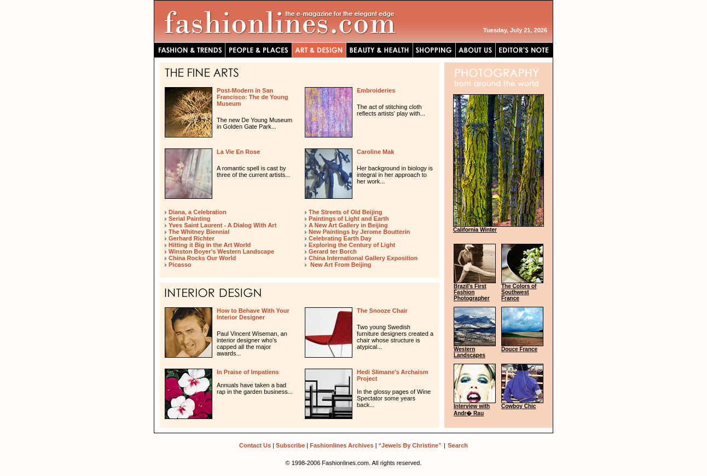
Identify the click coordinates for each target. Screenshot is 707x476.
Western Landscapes (469, 352)
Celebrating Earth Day (340, 238)
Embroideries (376, 90)
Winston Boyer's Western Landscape (221, 251)
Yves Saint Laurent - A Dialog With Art (222, 225)
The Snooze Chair (382, 310)
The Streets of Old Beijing (345, 212)
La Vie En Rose (238, 151)
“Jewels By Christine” (410, 445)
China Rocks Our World (202, 258)
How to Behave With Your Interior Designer (253, 313)
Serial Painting (189, 218)
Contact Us (255, 445)
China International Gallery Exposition (363, 258)
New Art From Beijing (340, 264)
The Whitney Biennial (199, 231)
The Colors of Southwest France (518, 292)
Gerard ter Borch (333, 251)
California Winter (475, 230)
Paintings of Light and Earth (349, 218)
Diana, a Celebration (198, 212)
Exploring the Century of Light (352, 245)
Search (458, 445)
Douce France (519, 349)
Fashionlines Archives (341, 445)
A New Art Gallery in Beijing (348, 225)
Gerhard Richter (192, 238)
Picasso (180, 264)
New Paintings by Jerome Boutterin (359, 231)
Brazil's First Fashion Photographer (472, 292)
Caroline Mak (375, 151)
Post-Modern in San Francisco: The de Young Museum (252, 97)
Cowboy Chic (518, 406)
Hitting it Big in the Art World (210, 245)
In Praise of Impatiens (248, 372)
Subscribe (290, 445)
